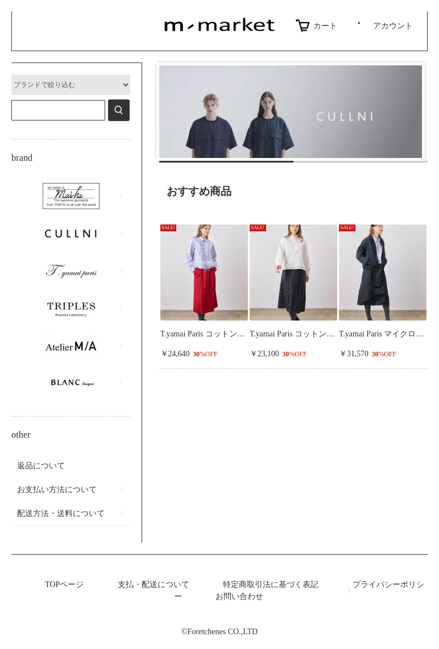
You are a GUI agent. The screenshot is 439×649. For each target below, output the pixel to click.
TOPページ (64, 584)
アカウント (383, 25)
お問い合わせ (239, 596)
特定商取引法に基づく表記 (270, 584)
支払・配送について (153, 584)
